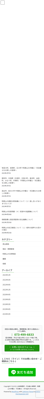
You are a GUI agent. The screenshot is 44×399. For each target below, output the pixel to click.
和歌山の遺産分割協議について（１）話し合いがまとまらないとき (21, 202)
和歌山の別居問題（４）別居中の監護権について (20, 211)
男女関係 (6, 244)
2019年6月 (6, 299)
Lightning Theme (27, 392)
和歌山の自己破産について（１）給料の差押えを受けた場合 (21, 228)
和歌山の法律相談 (9, 254)
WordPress (15, 392)
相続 (4, 263)
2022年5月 (6, 280)
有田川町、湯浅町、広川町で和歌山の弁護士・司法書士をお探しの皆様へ (21, 169)
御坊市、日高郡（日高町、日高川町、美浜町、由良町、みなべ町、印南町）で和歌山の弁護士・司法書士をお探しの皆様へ (21, 180)
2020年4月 (6, 294)
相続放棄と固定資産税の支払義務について (17, 219)
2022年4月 (6, 284)
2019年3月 (6, 314)
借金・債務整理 (8, 249)
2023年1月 (6, 275)
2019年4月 (6, 309)
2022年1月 (6, 289)
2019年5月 (6, 304)
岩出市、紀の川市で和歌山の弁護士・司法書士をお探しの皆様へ (21, 192)
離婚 (4, 259)
